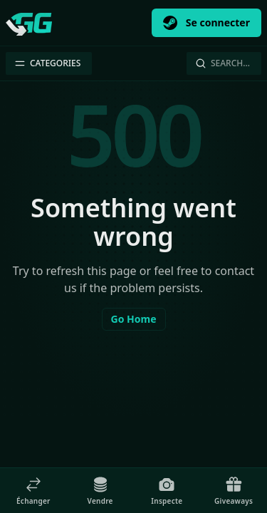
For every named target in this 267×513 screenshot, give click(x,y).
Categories (47, 63)
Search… (222, 63)
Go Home (134, 319)
